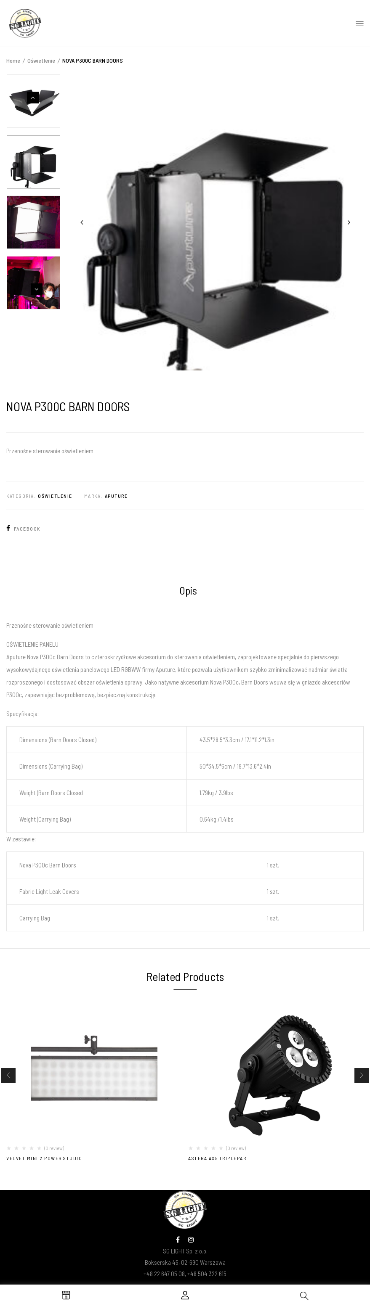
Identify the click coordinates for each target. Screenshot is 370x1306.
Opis (188, 590)
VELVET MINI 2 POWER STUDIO (44, 1158)
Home (13, 60)
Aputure (116, 496)
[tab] (188, 591)
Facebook (23, 528)
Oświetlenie (41, 60)
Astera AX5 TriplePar (217, 1158)
